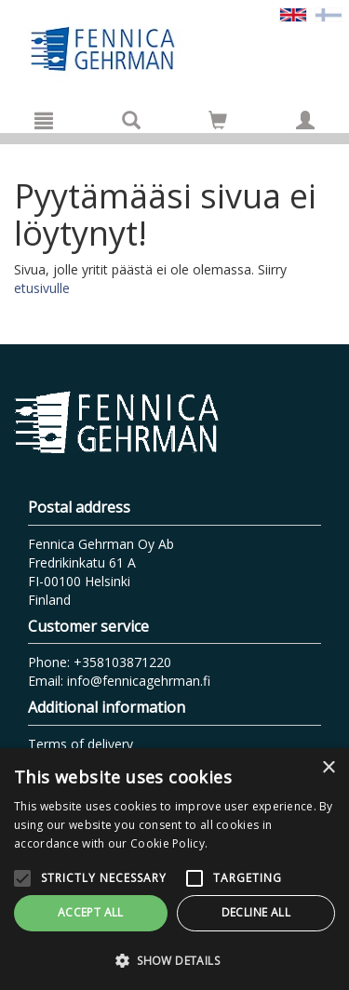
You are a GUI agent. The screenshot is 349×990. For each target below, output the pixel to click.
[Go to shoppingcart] (218, 120)
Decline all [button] (255, 912)
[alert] (174, 869)
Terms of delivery (80, 744)
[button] (174, 960)
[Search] (131, 120)
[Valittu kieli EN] (293, 13)
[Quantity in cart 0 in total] (218, 123)
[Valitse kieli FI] (328, 13)
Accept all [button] (91, 912)
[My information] (305, 120)
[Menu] (44, 120)
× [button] (328, 768)
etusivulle (42, 288)
